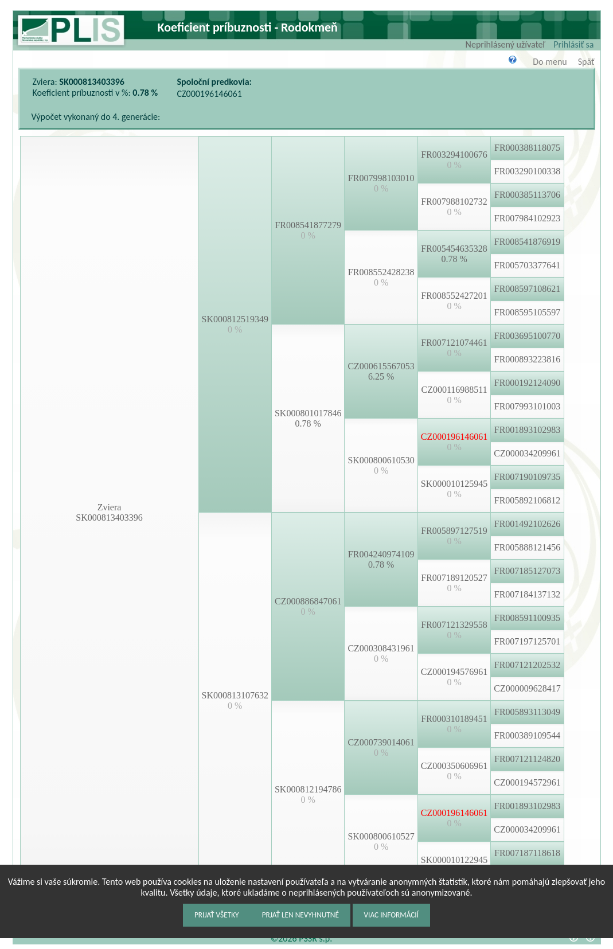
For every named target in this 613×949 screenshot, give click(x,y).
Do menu (550, 61)
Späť (586, 61)
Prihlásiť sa (573, 44)
